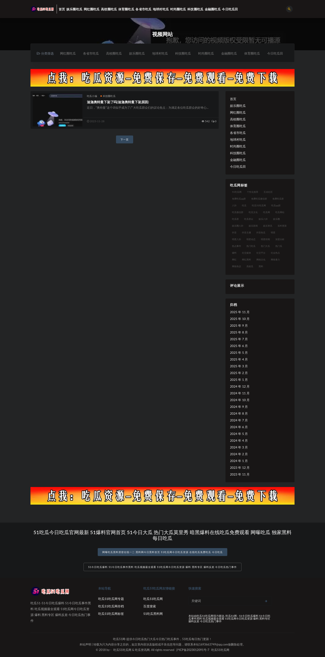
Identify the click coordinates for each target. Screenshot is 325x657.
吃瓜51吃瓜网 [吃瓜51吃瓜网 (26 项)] (259, 205)
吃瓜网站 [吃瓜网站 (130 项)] (279, 212)
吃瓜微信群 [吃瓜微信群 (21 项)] (237, 212)
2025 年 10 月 (240, 319)
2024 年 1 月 (239, 461)
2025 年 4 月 (239, 359)
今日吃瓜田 (275, 53)
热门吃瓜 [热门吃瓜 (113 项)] (250, 246)
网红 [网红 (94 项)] (234, 259)
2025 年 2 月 (239, 373)
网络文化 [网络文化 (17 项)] (260, 259)
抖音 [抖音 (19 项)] (234, 232)
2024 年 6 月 (239, 427)
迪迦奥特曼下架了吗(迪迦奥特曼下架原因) (118, 102)
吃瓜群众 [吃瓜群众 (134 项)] (248, 219)
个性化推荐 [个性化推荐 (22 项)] (252, 192)
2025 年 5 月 (239, 352)
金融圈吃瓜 (229, 53)
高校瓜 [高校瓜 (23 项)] (249, 266)
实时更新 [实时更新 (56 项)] (282, 225)
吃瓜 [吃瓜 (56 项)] (244, 205)
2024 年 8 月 (239, 413)
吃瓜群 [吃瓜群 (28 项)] (235, 219)
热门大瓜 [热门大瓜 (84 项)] (265, 246)
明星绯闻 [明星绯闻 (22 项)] (265, 239)
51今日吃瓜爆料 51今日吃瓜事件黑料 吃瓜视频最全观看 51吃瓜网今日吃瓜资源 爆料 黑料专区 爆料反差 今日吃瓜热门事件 (162, 566)
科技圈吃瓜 (183, 53)
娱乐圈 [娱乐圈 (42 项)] (276, 219)
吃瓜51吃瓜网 (153, 599)
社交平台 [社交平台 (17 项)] (260, 252)
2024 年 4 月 (239, 440)
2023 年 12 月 (240, 467)
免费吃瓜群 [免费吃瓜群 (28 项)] (278, 198)
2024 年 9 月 (239, 407)
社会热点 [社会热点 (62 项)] (275, 252)
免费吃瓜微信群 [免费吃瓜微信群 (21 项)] (259, 198)
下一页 (125, 139)
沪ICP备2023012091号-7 (192, 650)
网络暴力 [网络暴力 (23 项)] (275, 259)
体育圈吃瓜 (252, 53)
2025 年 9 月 (239, 325)
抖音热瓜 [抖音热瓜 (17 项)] (260, 232)
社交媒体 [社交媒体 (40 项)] (246, 252)
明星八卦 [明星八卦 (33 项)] (236, 239)
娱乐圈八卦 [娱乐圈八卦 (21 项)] (237, 225)
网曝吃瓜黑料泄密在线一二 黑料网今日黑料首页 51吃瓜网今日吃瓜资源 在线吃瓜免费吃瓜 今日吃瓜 (162, 552)
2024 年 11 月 (240, 393)
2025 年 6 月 (239, 346)
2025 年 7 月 (239, 339)
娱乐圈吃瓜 (137, 53)
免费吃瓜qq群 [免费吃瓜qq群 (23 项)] (239, 198)
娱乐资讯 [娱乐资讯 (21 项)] (267, 225)
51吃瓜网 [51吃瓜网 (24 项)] (236, 192)
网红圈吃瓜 (68, 53)
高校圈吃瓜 (114, 53)
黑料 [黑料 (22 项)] (261, 266)
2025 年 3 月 (239, 366)
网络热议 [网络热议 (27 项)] (236, 266)
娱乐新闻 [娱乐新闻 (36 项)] (253, 225)
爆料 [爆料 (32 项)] (234, 252)
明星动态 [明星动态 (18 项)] (250, 239)
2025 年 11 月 (240, 312)
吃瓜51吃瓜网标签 (111, 614)
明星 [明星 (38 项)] (273, 232)
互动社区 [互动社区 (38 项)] (268, 192)
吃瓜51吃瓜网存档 (111, 606)
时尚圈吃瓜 (206, 53)
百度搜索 (149, 606)
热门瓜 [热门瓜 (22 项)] (278, 246)
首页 (233, 99)
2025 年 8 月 (239, 332)
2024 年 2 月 (239, 454)
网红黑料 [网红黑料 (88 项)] (246, 259)
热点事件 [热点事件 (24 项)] (236, 246)
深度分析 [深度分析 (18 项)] (279, 239)
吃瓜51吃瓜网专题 (111, 599)
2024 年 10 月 (240, 400)
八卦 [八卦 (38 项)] (234, 205)
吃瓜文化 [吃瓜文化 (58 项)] (253, 212)
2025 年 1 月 (239, 379)
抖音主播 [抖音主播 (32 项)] (246, 232)
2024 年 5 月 (239, 434)
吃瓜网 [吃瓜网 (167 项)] (266, 212)
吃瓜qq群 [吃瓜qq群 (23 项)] (276, 205)
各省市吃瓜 (91, 53)
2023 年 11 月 (240, 474)
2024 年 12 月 (240, 386)
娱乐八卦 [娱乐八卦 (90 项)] (263, 219)
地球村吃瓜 (160, 53)
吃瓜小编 (92, 95)
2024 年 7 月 (239, 420)
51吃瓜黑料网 (153, 614)
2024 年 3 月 (239, 447)
